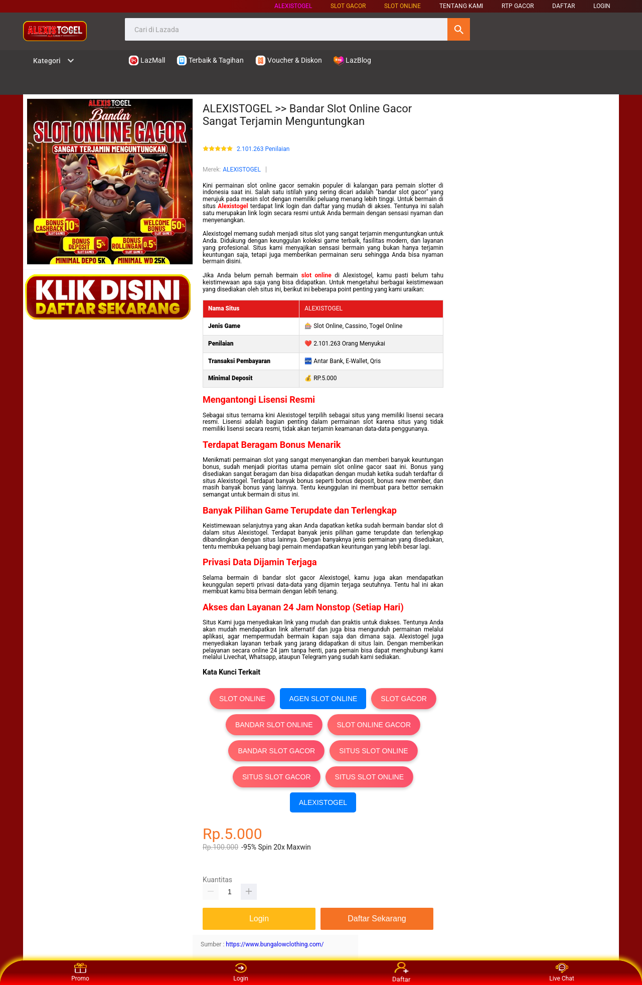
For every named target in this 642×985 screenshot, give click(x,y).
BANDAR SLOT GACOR (276, 751)
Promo (80, 972)
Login (240, 972)
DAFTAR (563, 6)
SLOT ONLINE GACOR (374, 725)
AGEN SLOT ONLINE (323, 699)
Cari (458, 29)
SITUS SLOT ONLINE (373, 751)
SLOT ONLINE (402, 6)
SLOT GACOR (404, 699)
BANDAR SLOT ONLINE (274, 725)
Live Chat (561, 972)
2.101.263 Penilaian (263, 149)
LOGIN (601, 6)
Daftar (401, 972)
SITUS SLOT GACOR (276, 777)
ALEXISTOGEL (293, 6)
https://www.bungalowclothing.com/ (275, 944)
